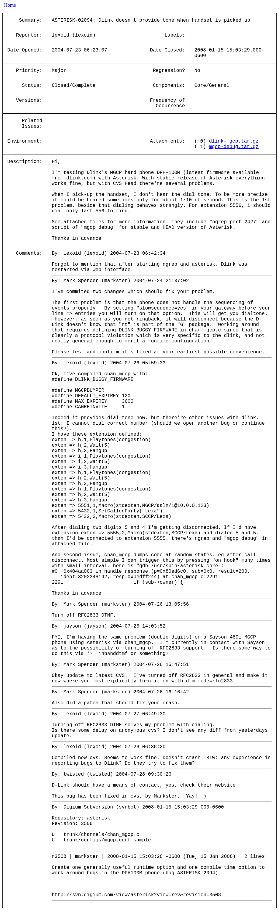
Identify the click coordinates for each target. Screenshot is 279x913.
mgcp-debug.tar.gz (234, 147)
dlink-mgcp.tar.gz (234, 141)
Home (10, 5)
